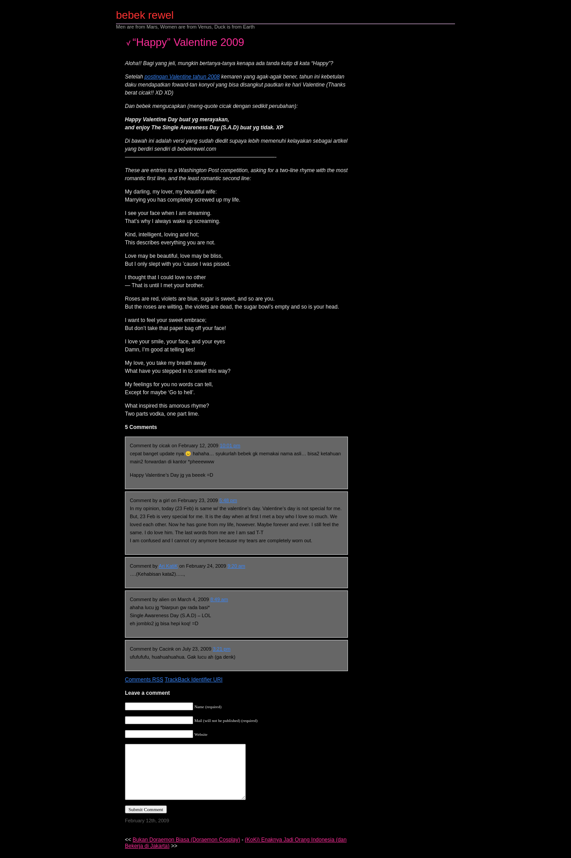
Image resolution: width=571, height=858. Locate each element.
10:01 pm (230, 445)
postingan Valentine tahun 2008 (182, 77)
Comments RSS (144, 679)
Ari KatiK (168, 566)
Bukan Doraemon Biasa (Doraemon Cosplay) (186, 840)
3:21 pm (222, 649)
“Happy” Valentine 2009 (188, 42)
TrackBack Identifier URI (194, 679)
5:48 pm (228, 500)
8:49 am (219, 599)
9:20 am (236, 566)
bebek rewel (145, 15)
